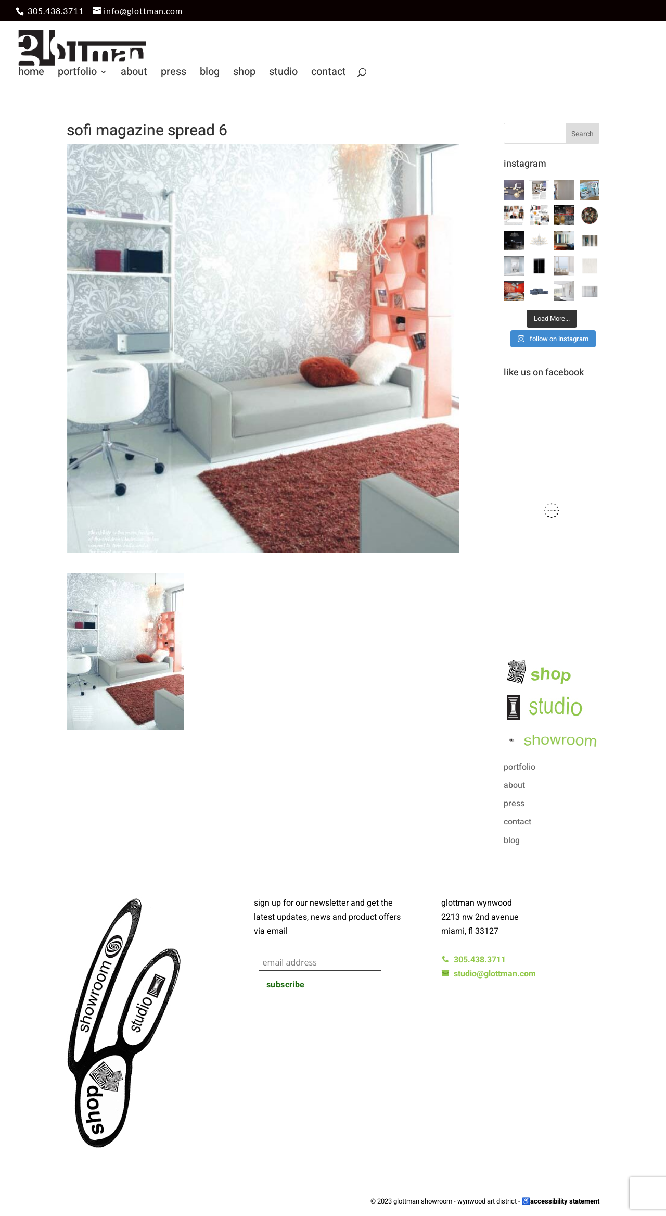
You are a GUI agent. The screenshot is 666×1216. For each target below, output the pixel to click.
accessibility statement (564, 1201)
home (31, 73)
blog (210, 73)
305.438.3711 (56, 11)
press (173, 73)
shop (244, 73)
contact (328, 73)
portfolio (77, 73)
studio (283, 73)
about (134, 73)
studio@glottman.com (488, 974)
